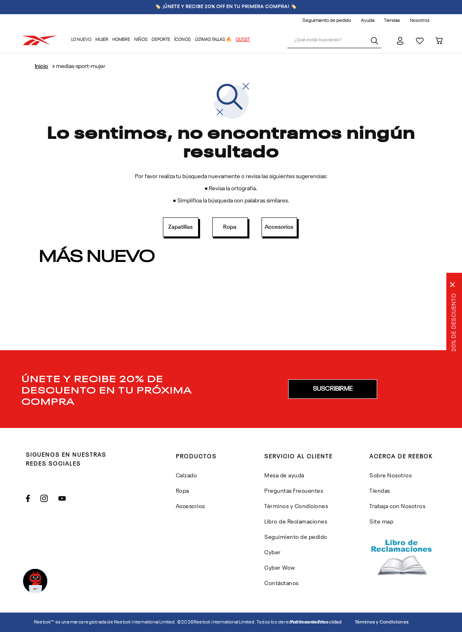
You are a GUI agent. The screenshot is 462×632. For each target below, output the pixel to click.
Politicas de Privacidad (316, 622)
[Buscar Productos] (376, 40)
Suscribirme (332, 389)
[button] (332, 389)
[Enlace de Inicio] (41, 66)
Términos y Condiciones (382, 622)
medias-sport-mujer (80, 66)
